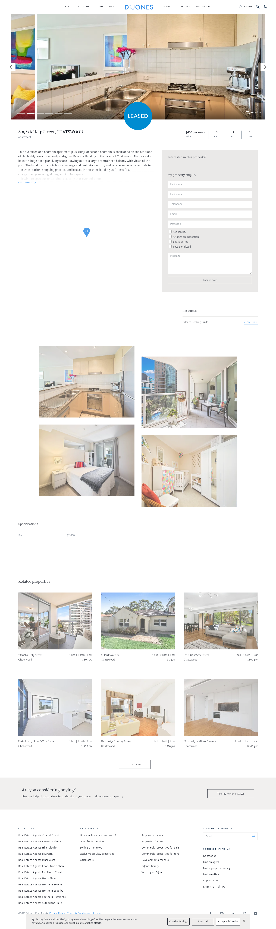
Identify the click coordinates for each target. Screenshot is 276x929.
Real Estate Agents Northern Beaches (41, 885)
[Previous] (11, 67)
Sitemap (97, 913)
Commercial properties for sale (160, 848)
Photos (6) (256, 112)
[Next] (264, 67)
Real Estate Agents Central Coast (38, 835)
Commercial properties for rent (160, 854)
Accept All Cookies (228, 922)
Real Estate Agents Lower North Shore (41, 866)
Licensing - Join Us (214, 887)
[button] (68, 7)
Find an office (211, 874)
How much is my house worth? (98, 835)
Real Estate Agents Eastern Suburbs (40, 842)
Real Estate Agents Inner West (36, 860)
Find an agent (211, 862)
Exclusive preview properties (97, 854)
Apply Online (210, 881)
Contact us (209, 856)
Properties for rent (153, 842)
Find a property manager (217, 868)
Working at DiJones (153, 872)
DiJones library (150, 866)
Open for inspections (92, 842)
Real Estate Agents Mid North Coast (40, 872)
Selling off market (91, 848)
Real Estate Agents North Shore (37, 878)
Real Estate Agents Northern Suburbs (40, 891)
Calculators (87, 860)
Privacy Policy (57, 913)
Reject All (203, 922)
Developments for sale (155, 860)
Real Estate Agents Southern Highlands (42, 897)
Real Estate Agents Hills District (37, 848)
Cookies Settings (178, 922)
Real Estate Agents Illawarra (35, 854)
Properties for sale (153, 835)
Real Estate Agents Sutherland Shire (40, 903)
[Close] (244, 920)
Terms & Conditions (78, 913)
